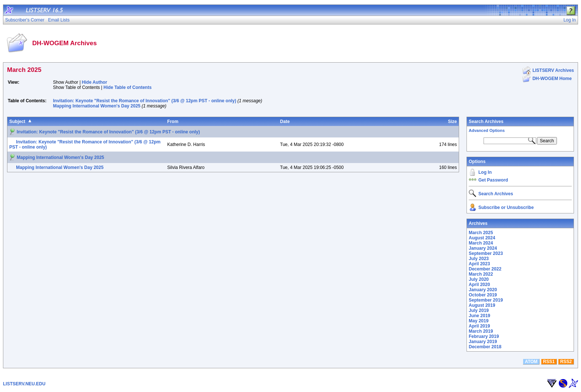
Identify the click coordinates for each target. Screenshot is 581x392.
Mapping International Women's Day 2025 (96, 106)
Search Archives (486, 121)
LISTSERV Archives (553, 70)
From (172, 121)
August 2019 (482, 305)
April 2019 (479, 326)
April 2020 (479, 284)
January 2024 (483, 248)
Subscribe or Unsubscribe (506, 207)
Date (285, 121)
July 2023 (479, 258)
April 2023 (479, 263)
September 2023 (486, 253)
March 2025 (481, 232)
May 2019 (478, 320)
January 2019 (483, 341)
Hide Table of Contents (127, 87)
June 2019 (479, 315)
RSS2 (566, 361)
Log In (485, 172)
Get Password (493, 180)
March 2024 (481, 243)
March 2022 (481, 274)
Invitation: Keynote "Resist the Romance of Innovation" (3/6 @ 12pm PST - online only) (144, 100)
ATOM (531, 361)
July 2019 (479, 310)
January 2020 (483, 289)
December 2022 (485, 269)
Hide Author (94, 82)
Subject (17, 121)
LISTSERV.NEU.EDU (24, 383)
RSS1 (549, 361)
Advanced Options (487, 130)
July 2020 (479, 279)
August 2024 (482, 237)
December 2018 (485, 346)
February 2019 (484, 336)
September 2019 (486, 300)
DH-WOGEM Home (552, 78)
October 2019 (483, 295)
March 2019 (481, 331)
